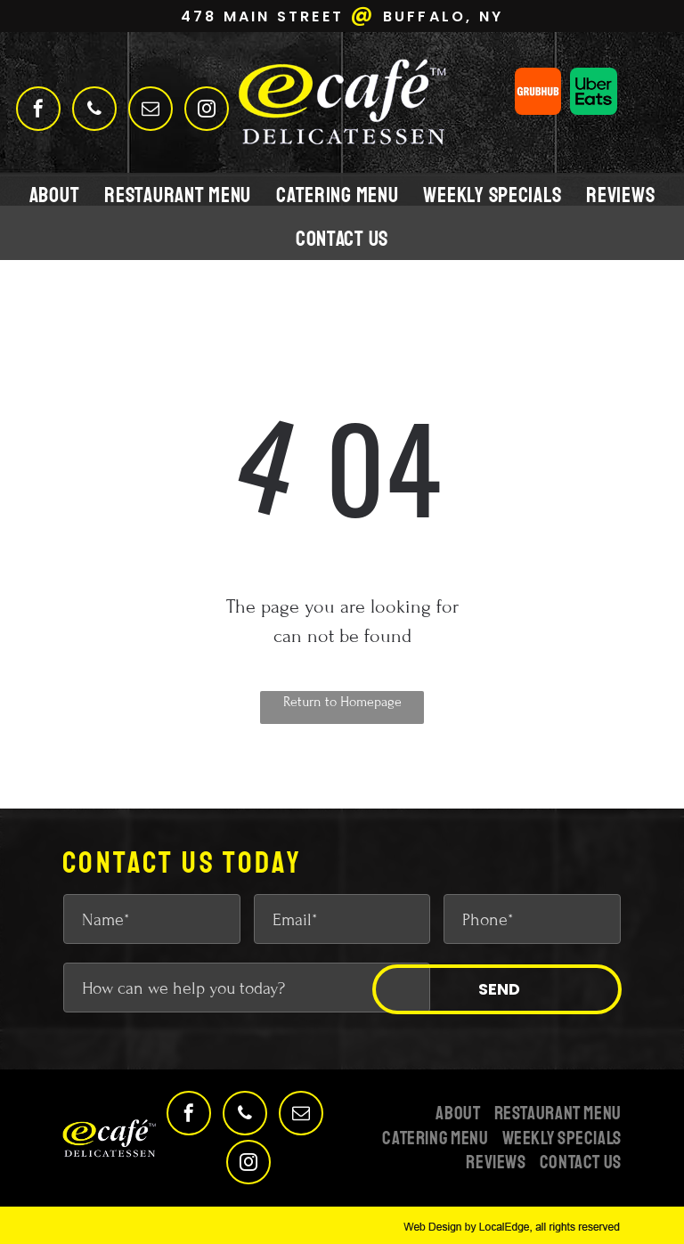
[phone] (94, 110)
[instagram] (206, 110)
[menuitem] (55, 194)
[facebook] (38, 110)
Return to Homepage (342, 702)
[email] (150, 110)
